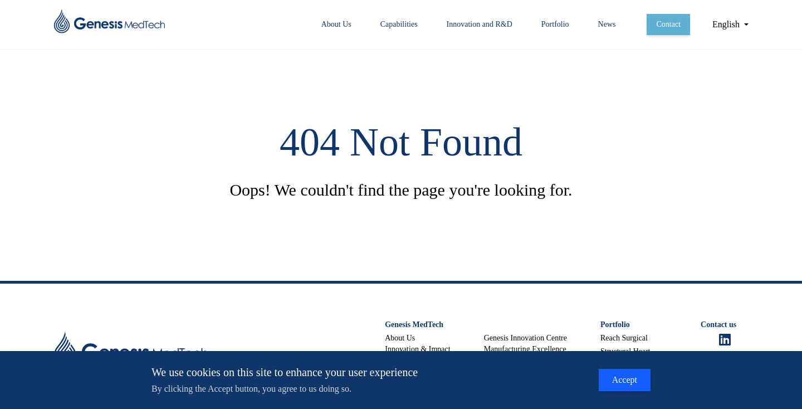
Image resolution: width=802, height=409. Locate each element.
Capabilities (399, 24)
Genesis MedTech (414, 324)
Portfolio (555, 24)
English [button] (726, 24)
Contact (668, 24)
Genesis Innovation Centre (525, 338)
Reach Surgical (624, 338)
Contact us (718, 324)
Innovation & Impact (417, 349)
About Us (336, 24)
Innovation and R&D (479, 24)
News (607, 24)
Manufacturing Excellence (525, 349)
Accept (624, 379)
